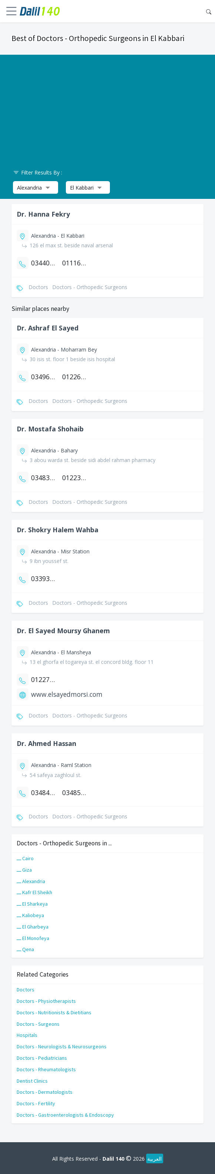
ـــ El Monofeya (33, 938)
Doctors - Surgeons (38, 1024)
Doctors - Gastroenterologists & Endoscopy (65, 1115)
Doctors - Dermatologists (45, 1092)
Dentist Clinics (32, 1081)
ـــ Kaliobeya (30, 915)
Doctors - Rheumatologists (46, 1069)
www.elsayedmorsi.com (67, 694)
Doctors (25, 989)
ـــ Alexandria (31, 881)
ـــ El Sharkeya (32, 903)
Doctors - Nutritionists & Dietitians (54, 1012)
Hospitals (27, 1035)
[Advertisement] (107, 106)
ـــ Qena (25, 949)
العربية (154, 1158)
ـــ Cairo (25, 858)
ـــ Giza (24, 869)
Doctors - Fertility (36, 1103)
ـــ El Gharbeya (32, 926)
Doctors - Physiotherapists (46, 1001)
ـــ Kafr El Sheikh (34, 892)
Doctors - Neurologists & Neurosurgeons (62, 1046)
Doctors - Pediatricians (42, 1058)
